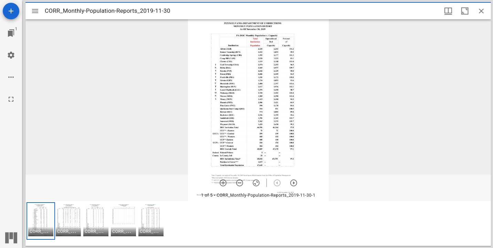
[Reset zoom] (256, 183)
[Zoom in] (223, 183)
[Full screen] (11, 99)
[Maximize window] (465, 11)
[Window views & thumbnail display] (448, 11)
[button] (40, 221)
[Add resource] (11, 11)
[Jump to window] (11, 33)
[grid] (258, 223)
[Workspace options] (11, 77)
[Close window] (481, 11)
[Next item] (293, 183)
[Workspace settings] (11, 55)
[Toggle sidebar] (35, 11)
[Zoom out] (239, 183)
